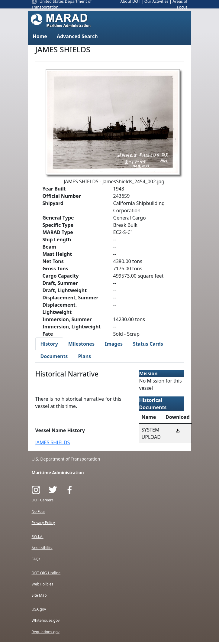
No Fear (38, 511)
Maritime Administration (58, 472)
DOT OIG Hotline (46, 572)
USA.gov (39, 609)
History (49, 344)
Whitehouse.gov (46, 620)
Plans (84, 356)
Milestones (81, 344)
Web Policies (42, 584)
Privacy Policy (43, 522)
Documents (54, 356)
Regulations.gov (46, 631)
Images (114, 344)
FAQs (36, 559)
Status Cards (148, 344)
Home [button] (40, 36)
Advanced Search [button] (77, 36)
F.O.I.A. (37, 536)
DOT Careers (42, 500)
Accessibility (42, 547)
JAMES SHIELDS (52, 442)
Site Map (39, 595)
